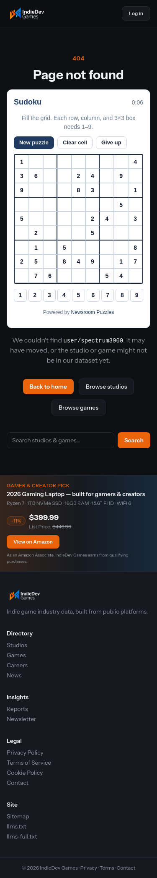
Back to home (48, 386)
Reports (17, 709)
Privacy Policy (25, 752)
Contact (17, 783)
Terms (107, 868)
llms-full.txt (22, 836)
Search (134, 440)
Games (16, 655)
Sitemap (18, 816)
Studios (17, 645)
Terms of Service (29, 762)
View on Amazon (33, 541)
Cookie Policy (25, 772)
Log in (136, 13)
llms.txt (16, 826)
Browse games (78, 407)
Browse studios (106, 386)
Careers (17, 665)
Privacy (88, 868)
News (14, 675)
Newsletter (21, 719)
